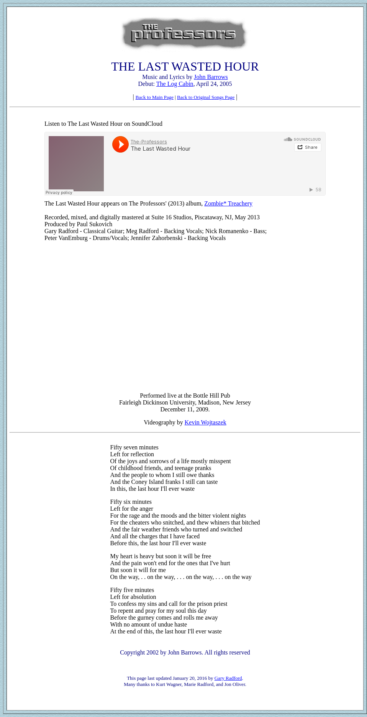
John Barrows (211, 77)
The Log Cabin (174, 84)
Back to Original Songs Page (205, 97)
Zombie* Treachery (228, 203)
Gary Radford (228, 678)
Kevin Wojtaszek (205, 422)
